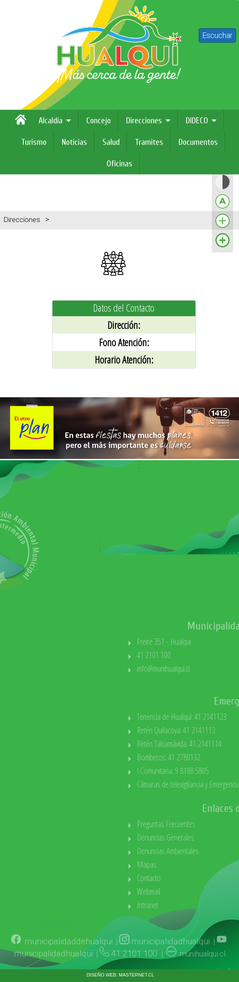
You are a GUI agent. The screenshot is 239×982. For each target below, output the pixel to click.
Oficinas (119, 163)
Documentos (198, 142)
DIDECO (197, 120)
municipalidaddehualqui (69, 954)
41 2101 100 (135, 967)
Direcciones (144, 120)
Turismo (34, 142)
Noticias (74, 142)
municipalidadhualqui (170, 954)
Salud (111, 142)
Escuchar (217, 35)
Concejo (98, 120)
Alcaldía (50, 120)
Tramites (149, 142)
